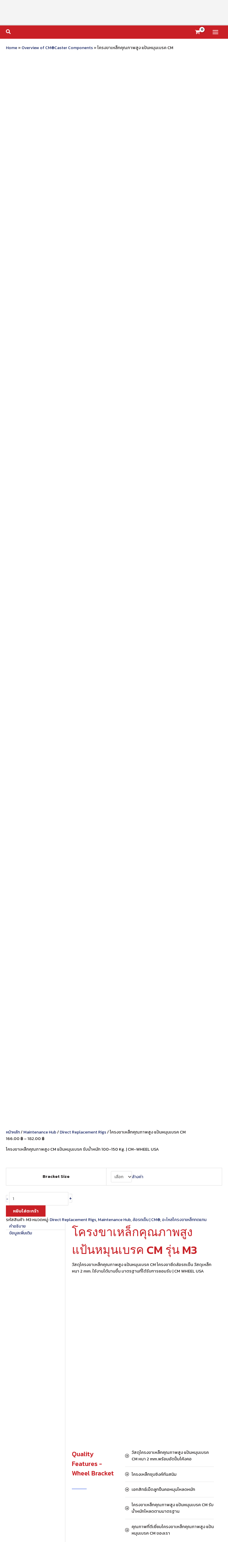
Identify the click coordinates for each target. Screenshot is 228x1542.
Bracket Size (55, 151)
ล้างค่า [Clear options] (137, 151)
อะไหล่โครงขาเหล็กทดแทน (190, 195)
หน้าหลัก (13, 107)
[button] (8, 32)
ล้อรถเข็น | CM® (150, 195)
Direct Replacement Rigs (87, 107)
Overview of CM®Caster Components (58, 47)
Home (11, 47)
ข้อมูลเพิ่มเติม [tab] (22, 208)
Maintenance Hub (42, 107)
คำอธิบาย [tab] (18, 201)
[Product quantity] (39, 174)
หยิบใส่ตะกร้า (25, 186)
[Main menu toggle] (215, 32)
